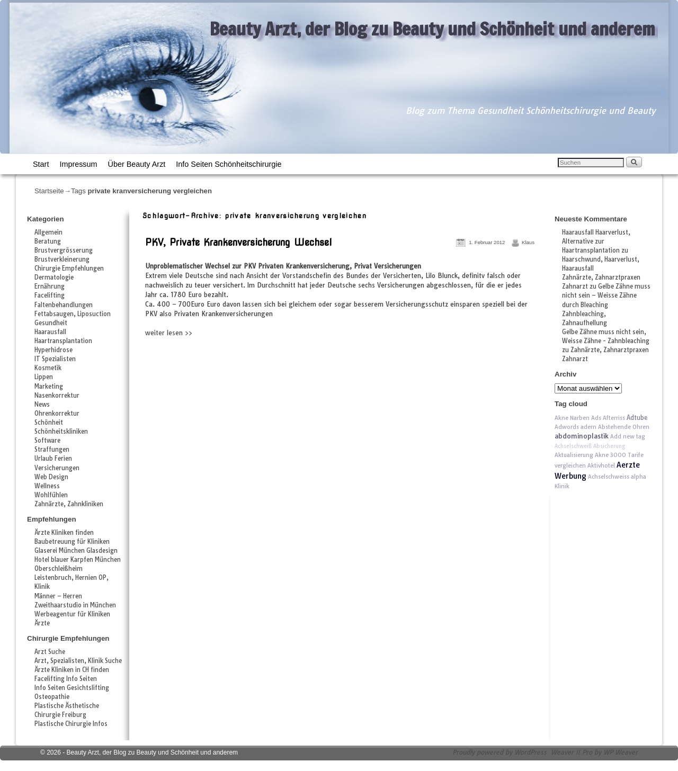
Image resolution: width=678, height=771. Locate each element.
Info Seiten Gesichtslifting (71, 688)
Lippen (43, 377)
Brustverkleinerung (62, 259)
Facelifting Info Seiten (65, 679)
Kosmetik (47, 368)
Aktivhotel (601, 465)
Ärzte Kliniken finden (64, 532)
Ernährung (49, 286)
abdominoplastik (582, 436)
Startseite (49, 191)
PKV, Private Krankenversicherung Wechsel (238, 242)
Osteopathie (51, 697)
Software (47, 440)
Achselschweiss (608, 476)
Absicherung (609, 446)
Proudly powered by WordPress (499, 752)
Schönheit (48, 422)
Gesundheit (50, 323)
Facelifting (49, 295)
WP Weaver (620, 752)
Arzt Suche (49, 652)
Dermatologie (54, 277)
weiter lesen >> (168, 333)
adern (588, 427)
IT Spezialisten (55, 359)
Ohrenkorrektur (56, 413)
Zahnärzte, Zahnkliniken (68, 504)
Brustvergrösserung (63, 250)
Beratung (47, 241)
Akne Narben (572, 418)
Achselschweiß (573, 446)
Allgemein (48, 232)
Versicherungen (56, 468)
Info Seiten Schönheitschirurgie (228, 164)
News (42, 404)
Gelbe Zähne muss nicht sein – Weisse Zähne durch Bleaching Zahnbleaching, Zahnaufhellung (606, 304)
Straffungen (51, 449)
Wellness (47, 486)
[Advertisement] (266, 361)
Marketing (48, 386)
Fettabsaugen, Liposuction (72, 314)
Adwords (567, 427)
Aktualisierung (574, 455)
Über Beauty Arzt (137, 164)
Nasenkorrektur (56, 395)
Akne (602, 455)
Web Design (51, 477)
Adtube (637, 418)
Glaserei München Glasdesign (76, 550)
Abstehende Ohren (623, 427)
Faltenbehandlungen (63, 305)
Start (41, 164)
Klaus (528, 242)
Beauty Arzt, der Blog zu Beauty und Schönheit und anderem (432, 28)
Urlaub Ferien (53, 458)
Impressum (78, 164)
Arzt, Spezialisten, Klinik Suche (78, 661)
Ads (596, 418)
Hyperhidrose (53, 350)
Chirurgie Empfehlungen (69, 268)
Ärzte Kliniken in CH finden (71, 670)
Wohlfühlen (51, 495)
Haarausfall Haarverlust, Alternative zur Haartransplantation (596, 241)
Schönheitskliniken (61, 431)
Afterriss (614, 418)
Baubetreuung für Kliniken (72, 541)
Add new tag (627, 436)
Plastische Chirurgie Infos (71, 724)
